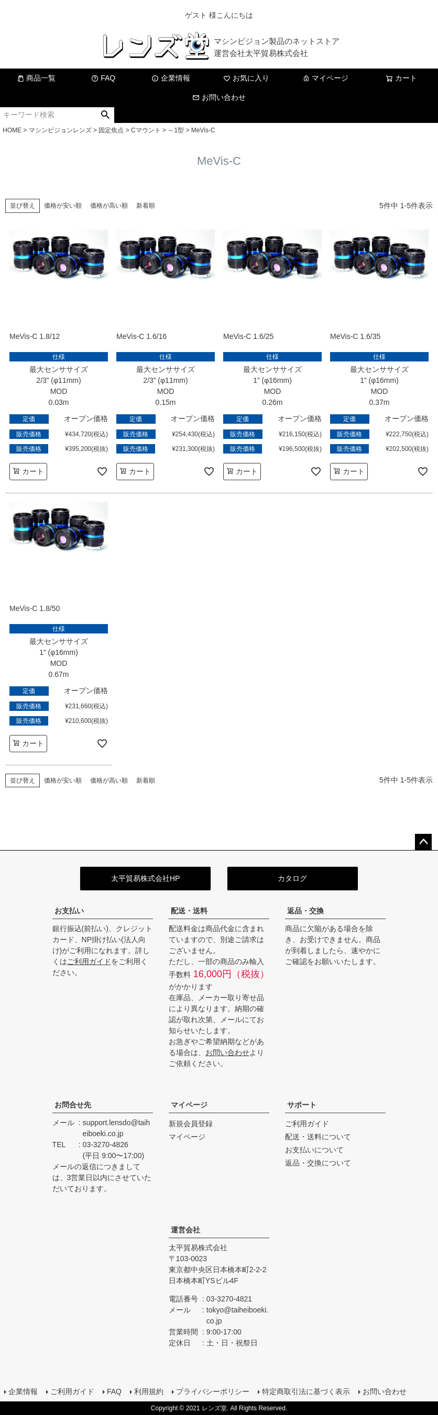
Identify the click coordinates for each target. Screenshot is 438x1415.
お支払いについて (314, 1150)
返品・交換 (305, 911)
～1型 (176, 130)
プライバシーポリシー (212, 1391)
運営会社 (185, 1230)
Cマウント (146, 130)
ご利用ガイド (89, 961)
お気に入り (246, 78)
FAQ (103, 78)
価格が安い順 (63, 205)
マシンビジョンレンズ (60, 130)
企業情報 (170, 78)
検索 (105, 115)
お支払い (69, 911)
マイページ (325, 78)
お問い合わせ (219, 97)
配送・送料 (189, 911)
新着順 (145, 205)
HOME (12, 130)
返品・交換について (318, 1163)
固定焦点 (111, 130)
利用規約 (148, 1391)
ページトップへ (423, 842)
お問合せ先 (72, 1105)
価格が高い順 (109, 205)
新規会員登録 (191, 1123)
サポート (301, 1105)
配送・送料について (318, 1137)
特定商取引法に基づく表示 (306, 1391)
